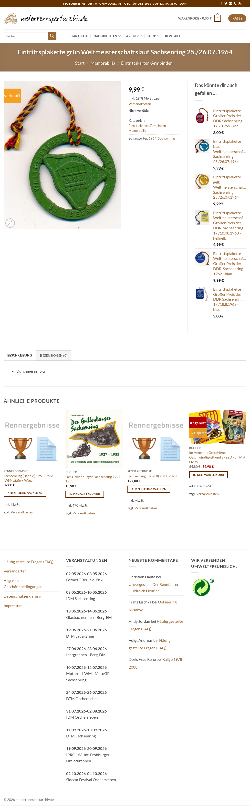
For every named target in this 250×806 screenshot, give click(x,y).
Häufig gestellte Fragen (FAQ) (28, 561)
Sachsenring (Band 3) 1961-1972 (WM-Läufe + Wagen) (28, 478)
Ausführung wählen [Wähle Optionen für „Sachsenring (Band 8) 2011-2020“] (149, 489)
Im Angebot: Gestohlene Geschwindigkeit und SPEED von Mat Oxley (217, 457)
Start (80, 63)
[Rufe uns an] (235, 3)
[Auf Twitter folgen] (225, 3)
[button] (199, 18)
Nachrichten (107, 36)
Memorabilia (103, 63)
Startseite (79, 36)
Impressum (13, 605)
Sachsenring (166, 138)
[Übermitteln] (52, 36)
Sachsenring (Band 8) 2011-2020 (152, 476)
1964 (152, 138)
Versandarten (15, 571)
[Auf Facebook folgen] (221, 3)
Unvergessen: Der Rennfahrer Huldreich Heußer (153, 587)
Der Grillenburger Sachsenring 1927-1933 (93, 479)
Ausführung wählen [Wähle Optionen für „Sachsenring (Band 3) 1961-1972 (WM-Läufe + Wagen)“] (25, 493)
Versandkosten (140, 104)
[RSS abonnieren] (240, 3)
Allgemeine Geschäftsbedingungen (23, 583)
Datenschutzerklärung (22, 596)
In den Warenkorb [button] (84, 494)
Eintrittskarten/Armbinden (147, 63)
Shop (153, 36)
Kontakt (173, 36)
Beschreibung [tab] (19, 355)
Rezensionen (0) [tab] (53, 355)
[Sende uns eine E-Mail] (230, 3)
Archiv (134, 36)
